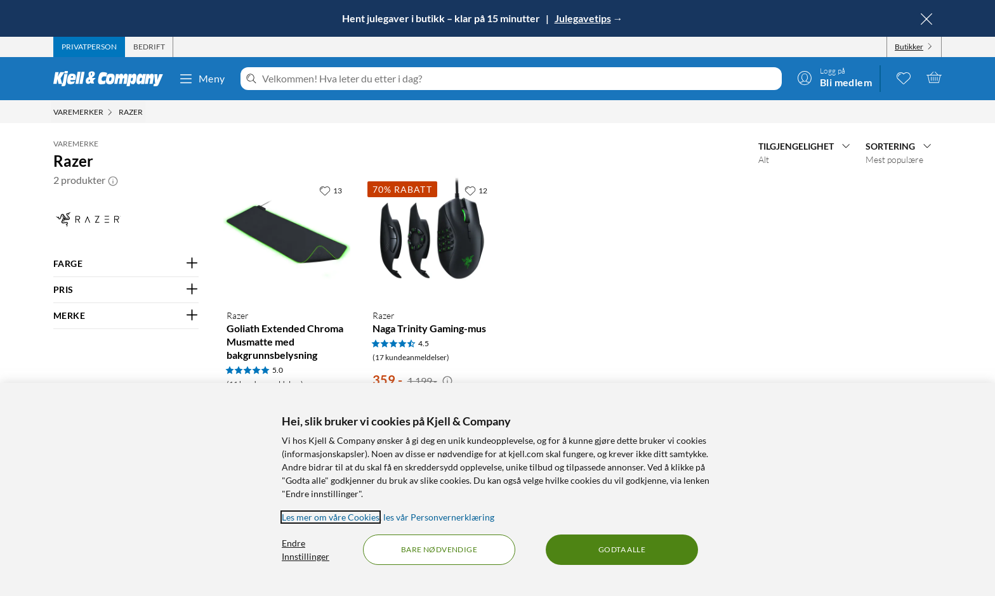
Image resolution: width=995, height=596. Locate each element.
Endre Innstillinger (305, 550)
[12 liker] (476, 190)
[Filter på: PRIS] (126, 289)
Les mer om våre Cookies (330, 517)
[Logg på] (834, 77)
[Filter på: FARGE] (126, 263)
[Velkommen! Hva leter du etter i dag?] (519, 78)
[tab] (89, 47)
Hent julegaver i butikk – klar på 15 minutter (442, 18)
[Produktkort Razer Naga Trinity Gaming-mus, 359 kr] (432, 239)
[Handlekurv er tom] (934, 77)
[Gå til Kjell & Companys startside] (112, 78)
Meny (201, 78)
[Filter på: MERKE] (126, 315)
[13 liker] (330, 190)
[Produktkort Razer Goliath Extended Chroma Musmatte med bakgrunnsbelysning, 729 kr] (286, 239)
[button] (113, 180)
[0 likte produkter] (903, 77)
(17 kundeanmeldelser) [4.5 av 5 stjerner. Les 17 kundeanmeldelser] (410, 357)
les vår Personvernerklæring (438, 517)
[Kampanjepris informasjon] (447, 381)
